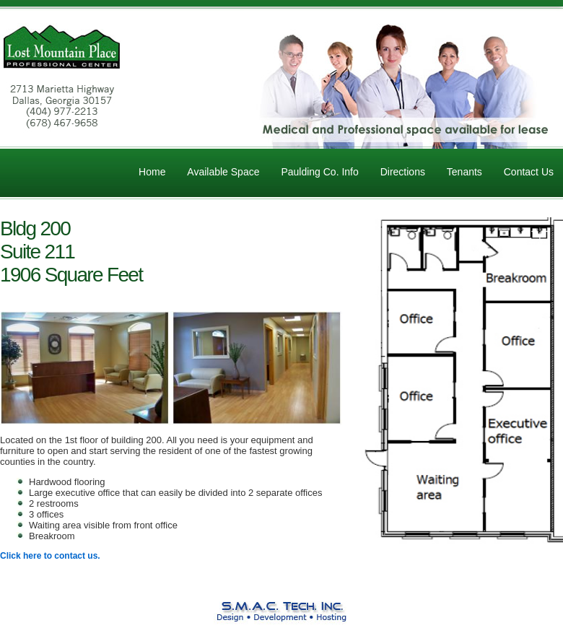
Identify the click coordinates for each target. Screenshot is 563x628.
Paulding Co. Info (319, 172)
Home (152, 172)
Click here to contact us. (50, 556)
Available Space (223, 172)
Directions (402, 172)
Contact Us (529, 172)
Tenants (464, 172)
